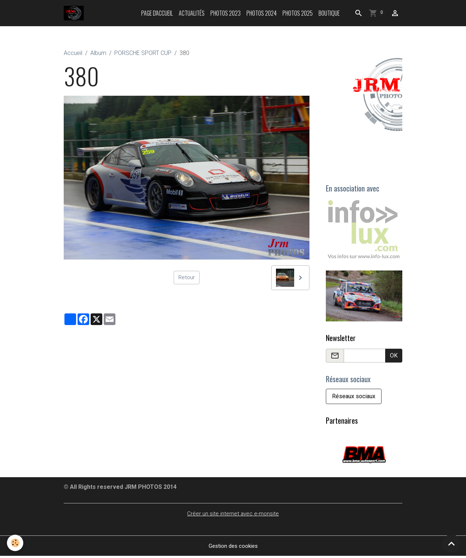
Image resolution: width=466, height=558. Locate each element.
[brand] (75, 13)
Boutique (329, 13)
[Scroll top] (451, 543)
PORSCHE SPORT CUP (142, 53)
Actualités (192, 13)
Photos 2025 (298, 13)
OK (394, 356)
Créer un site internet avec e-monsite (233, 515)
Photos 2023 (225, 13)
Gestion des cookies (233, 547)
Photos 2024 (261, 13)
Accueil (73, 53)
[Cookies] (15, 543)
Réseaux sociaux (353, 398)
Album (98, 53)
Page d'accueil (157, 13)
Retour (186, 277)
